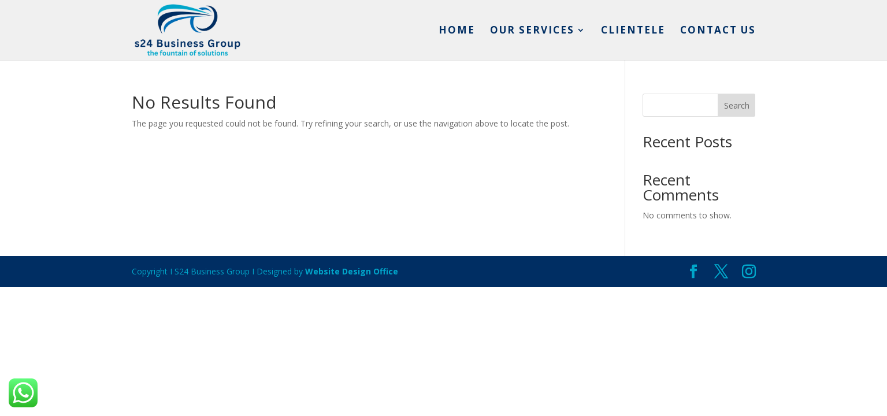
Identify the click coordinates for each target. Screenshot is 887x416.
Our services (532, 31)
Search (736, 105)
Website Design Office (351, 271)
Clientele (633, 31)
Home (457, 31)
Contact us (718, 31)
